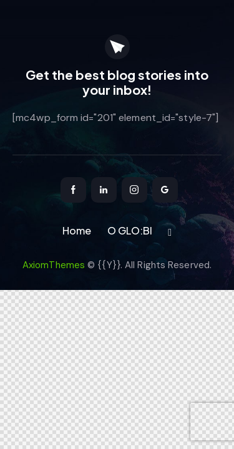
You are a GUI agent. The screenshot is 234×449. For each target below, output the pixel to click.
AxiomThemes (53, 265)
